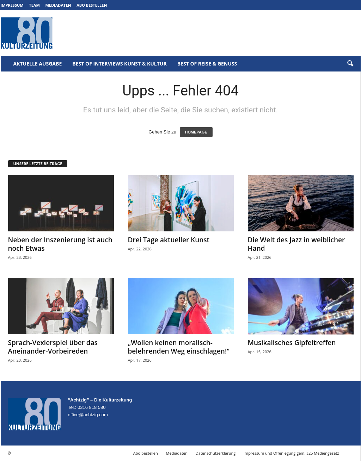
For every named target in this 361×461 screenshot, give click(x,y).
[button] (350, 63)
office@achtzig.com (88, 414)
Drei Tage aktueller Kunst (169, 239)
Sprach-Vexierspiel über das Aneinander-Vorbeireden (53, 347)
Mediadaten (58, 5)
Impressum (12, 5)
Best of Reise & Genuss (207, 63)
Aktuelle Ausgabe (37, 63)
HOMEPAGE (196, 132)
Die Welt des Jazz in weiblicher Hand (296, 244)
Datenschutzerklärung (215, 453)
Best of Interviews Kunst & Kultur (119, 63)
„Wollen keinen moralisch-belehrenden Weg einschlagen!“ (179, 347)
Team (34, 5)
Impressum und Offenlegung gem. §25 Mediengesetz (291, 453)
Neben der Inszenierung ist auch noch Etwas (60, 244)
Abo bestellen (92, 5)
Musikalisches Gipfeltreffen (292, 342)
